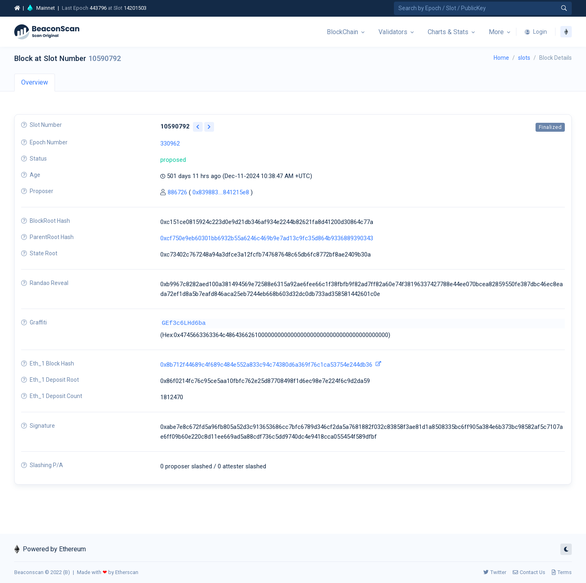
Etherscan (126, 572)
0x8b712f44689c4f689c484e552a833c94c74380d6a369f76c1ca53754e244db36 (266, 364)
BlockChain (342, 32)
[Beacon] (46, 32)
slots (524, 57)
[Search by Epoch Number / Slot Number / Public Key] (483, 8)
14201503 (135, 8)
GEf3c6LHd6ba (184, 323)
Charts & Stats (448, 32)
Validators (392, 32)
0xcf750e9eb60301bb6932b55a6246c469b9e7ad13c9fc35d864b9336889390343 (266, 238)
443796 (98, 8)
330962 (170, 143)
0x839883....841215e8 (220, 192)
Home (501, 57)
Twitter (494, 572)
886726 (177, 192)
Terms (562, 572)
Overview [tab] (34, 82)
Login (536, 31)
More (496, 32)
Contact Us (529, 572)
